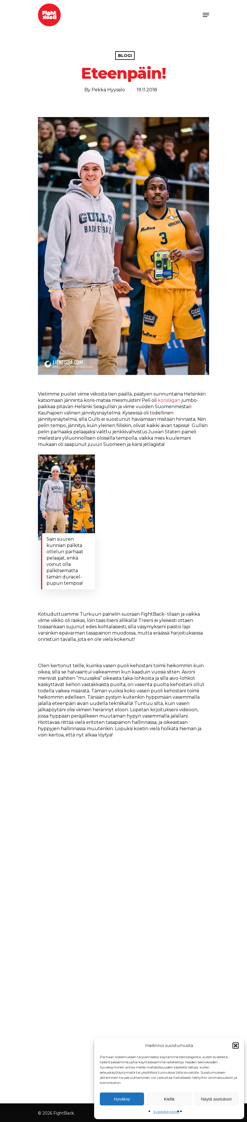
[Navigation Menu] (206, 15)
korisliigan (169, 400)
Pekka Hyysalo (108, 89)
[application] (123, 911)
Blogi (125, 55)
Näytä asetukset (216, 1099)
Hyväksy (122, 1099)
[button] (235, 1045)
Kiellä (169, 1099)
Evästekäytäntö (166, 1111)
